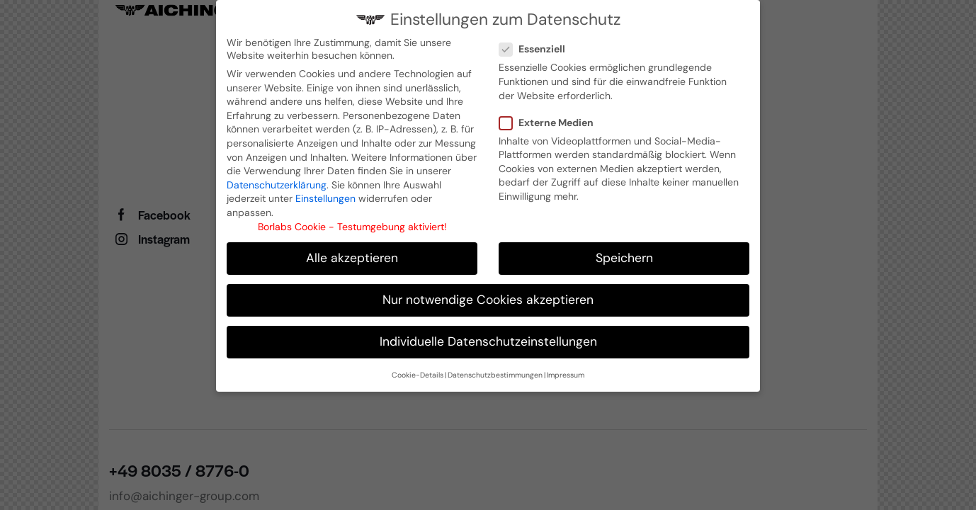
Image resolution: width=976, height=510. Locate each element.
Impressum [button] (565, 372)
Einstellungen (325, 196)
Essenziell (538, 46)
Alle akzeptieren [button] (352, 256)
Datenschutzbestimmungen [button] (495, 372)
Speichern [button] (624, 256)
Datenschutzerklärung (277, 182)
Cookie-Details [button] (417, 372)
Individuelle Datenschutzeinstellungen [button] (488, 339)
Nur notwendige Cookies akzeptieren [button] (488, 297)
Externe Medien (552, 120)
